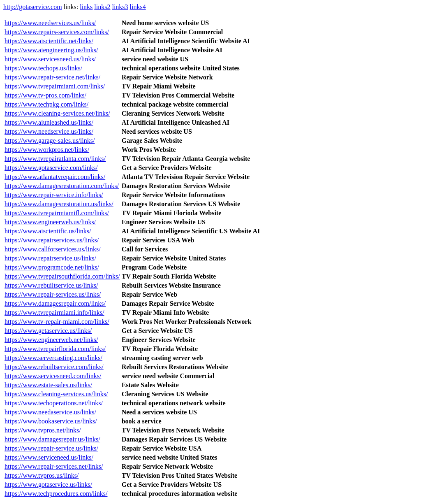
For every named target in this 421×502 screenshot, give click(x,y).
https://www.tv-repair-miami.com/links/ (57, 321)
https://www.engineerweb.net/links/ (51, 339)
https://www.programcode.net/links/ (52, 267)
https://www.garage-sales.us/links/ (50, 140)
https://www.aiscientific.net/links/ (49, 40)
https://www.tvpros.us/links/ (42, 475)
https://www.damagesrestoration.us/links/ (59, 203)
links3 (120, 6)
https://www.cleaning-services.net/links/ (57, 113)
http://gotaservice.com (32, 6)
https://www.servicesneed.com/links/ (53, 375)
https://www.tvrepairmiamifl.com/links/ (57, 212)
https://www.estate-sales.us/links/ (48, 384)
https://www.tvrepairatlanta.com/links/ (55, 158)
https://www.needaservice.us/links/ (50, 412)
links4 (138, 6)
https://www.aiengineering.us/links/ (51, 49)
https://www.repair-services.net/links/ (54, 466)
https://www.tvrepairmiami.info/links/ (54, 312)
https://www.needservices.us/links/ (50, 22)
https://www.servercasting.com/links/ (53, 357)
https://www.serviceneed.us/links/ (49, 457)
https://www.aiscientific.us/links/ (48, 231)
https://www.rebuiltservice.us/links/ (51, 285)
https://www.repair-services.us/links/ (53, 294)
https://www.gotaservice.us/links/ (48, 484)
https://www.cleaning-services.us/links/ (56, 393)
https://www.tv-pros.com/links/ (45, 95)
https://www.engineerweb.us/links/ (50, 221)
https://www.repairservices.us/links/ (52, 240)
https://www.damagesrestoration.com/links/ (62, 185)
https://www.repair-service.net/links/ (52, 77)
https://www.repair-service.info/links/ (54, 194)
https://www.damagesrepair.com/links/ (55, 303)
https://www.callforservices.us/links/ (53, 249)
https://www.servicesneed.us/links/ (50, 59)
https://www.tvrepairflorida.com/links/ (55, 348)
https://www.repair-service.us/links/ (51, 448)
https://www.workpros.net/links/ (47, 149)
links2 (102, 6)
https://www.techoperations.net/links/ (54, 403)
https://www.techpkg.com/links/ (46, 104)
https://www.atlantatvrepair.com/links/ (55, 176)
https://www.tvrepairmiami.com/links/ (55, 86)
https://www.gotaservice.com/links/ (51, 167)
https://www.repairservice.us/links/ (50, 258)
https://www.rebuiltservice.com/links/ (54, 366)
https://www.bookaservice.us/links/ (51, 421)
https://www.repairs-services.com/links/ (57, 31)
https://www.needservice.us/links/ (49, 131)
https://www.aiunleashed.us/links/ (49, 122)
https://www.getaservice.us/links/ (48, 330)
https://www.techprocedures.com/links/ (56, 493)
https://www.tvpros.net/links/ (43, 430)
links (86, 6)
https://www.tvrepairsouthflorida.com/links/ (62, 276)
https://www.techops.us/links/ (43, 68)
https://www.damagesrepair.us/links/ (52, 439)
